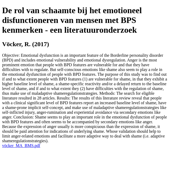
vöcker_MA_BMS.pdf (21, 145)
